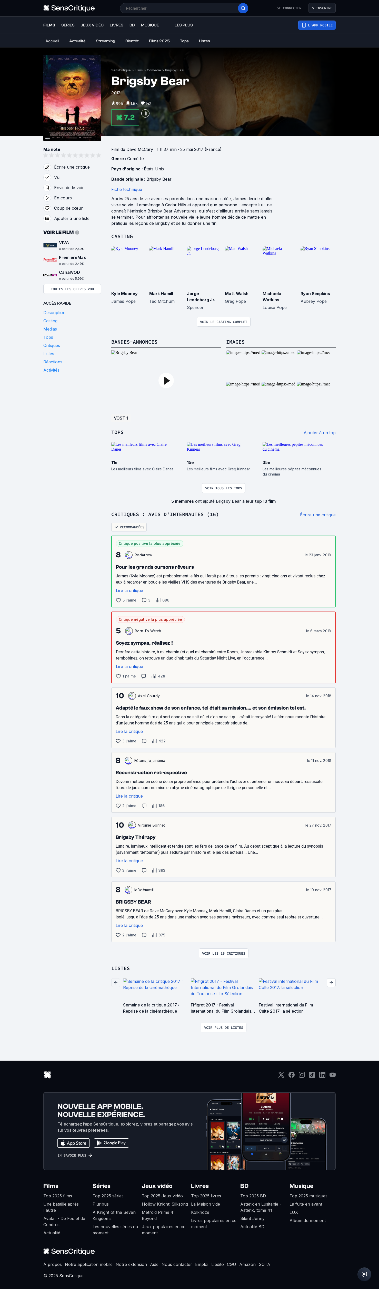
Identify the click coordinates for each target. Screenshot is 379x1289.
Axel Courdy (149, 696)
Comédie (154, 70)
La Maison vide (205, 1204)
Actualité (51, 1232)
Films (139, 70)
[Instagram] (302, 1076)
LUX (294, 1212)
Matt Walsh (236, 293)
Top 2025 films (57, 1195)
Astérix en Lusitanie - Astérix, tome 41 (260, 1207)
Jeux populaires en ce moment (163, 1229)
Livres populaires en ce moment (213, 1223)
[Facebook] (291, 1076)
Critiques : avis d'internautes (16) (165, 514)
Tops (117, 432)
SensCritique (121, 70)
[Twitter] (281, 1076)
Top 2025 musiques (308, 1195)
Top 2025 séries (108, 1195)
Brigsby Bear (174, 70)
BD (244, 1186)
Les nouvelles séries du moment (115, 1229)
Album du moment (308, 1220)
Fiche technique (126, 189)
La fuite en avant (306, 1204)
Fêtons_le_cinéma (149, 760)
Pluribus (101, 1204)
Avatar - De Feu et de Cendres (64, 1221)
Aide (154, 1264)
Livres (200, 1186)
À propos (52, 1264)
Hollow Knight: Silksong (165, 1204)
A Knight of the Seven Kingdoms (114, 1215)
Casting (122, 236)
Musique (301, 1186)
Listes (120, 968)
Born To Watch (148, 631)
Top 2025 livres (206, 1195)
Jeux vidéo (157, 1186)
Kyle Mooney (124, 293)
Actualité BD (252, 1226)
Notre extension (131, 1264)
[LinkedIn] (322, 1076)
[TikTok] (312, 1076)
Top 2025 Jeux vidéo (162, 1195)
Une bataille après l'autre (61, 1207)
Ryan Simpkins (315, 293)
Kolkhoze (200, 1212)
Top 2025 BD (253, 1195)
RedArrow (143, 555)
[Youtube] (333, 1076)
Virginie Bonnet (151, 825)
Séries (102, 1186)
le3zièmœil (144, 890)
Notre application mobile (89, 1264)
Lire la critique (129, 590)
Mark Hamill (161, 293)
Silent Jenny (252, 1218)
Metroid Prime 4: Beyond (158, 1215)
